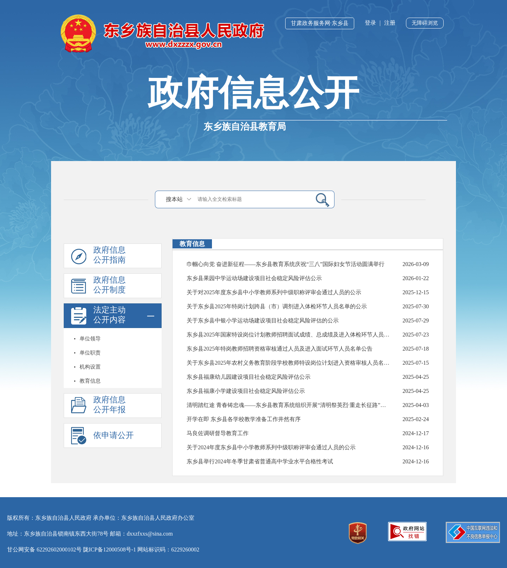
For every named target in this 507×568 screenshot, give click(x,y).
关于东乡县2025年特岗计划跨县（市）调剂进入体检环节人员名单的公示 (277, 306)
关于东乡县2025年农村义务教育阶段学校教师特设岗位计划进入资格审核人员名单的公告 (288, 363)
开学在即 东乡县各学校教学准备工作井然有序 (244, 419)
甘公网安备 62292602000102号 (44, 549)
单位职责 (90, 353)
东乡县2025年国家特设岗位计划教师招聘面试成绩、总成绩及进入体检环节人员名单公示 (288, 335)
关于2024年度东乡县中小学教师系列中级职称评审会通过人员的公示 (271, 447)
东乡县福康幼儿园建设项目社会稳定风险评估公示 (249, 377)
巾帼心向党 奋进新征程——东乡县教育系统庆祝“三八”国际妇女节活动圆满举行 (285, 264)
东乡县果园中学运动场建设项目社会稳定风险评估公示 (254, 278)
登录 (370, 23)
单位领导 (90, 338)
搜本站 (174, 199)
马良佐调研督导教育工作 (218, 433)
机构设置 (90, 367)
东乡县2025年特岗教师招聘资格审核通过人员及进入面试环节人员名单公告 (280, 349)
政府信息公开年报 (109, 404)
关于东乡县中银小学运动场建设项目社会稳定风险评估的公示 (263, 320)
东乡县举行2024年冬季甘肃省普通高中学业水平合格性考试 (260, 461)
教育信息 (90, 381)
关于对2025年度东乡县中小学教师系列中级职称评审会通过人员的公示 (274, 292)
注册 (389, 23)
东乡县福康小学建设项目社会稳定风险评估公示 (246, 391)
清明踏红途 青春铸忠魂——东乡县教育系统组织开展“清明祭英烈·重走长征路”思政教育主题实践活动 (288, 405)
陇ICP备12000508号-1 (109, 549)
